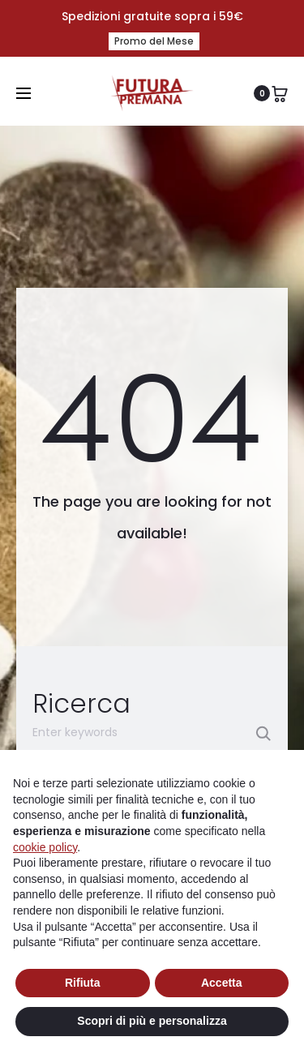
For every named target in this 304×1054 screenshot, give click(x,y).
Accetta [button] (221, 982)
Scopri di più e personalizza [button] (151, 1020)
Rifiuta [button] (83, 982)
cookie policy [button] (45, 847)
